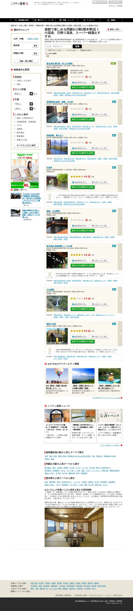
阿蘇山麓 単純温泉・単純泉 (62, 93)
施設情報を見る (80, 82)
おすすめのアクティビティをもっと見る (106, 398)
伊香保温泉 (70, 586)
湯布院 (93, 586)
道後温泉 (79, 586)
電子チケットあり (55, 50)
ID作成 (119, 6)
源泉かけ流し (50, 473)
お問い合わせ (117, 595)
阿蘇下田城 (62, 456)
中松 (93, 456)
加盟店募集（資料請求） (63, 595)
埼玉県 (41, 583)
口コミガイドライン (96, 595)
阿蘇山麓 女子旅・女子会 (104, 126)
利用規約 (112, 601)
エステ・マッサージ (93, 471)
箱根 (40, 586)
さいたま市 (53, 589)
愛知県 (90, 583)
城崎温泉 (54, 586)
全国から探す (33, 39)
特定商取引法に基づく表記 (99, 601)
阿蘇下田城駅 (115, 93)
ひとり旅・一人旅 (73, 471)
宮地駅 (65, 358)
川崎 (37, 589)
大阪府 (71, 583)
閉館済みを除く (86, 50)
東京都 (65, 583)
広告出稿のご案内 (81, 595)
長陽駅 (61, 95)
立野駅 (65, 239)
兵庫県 (53, 583)
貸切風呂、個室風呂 (52, 471)
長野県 (84, 583)
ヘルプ (108, 595)
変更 (35, 46)
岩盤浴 (19, 129)
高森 (52, 459)
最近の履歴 (115, 2)
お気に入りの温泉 (100, 2)
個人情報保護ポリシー (82, 601)
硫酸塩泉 (71, 473)
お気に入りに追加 (101, 82)
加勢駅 (56, 95)
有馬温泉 (46, 586)
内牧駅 (109, 356)
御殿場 (65, 589)
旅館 (82, 471)
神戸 (93, 589)
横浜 (32, 589)
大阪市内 (72, 589)
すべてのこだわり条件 (26, 145)
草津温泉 (34, 586)
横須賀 (42, 589)
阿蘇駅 (104, 356)
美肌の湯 (105, 471)
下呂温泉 (62, 586)
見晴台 (47, 459)
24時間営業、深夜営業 (26, 122)
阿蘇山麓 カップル (90, 93)
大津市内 (87, 589)
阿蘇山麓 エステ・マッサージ (105, 315)
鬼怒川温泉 (102, 586)
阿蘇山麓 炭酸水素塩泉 (61, 237)
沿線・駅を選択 (26, 61)
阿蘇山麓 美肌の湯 (70, 202)
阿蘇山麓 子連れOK (103, 93)
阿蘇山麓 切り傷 (69, 159)
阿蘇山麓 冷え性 (77, 93)
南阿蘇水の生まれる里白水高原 (79, 456)
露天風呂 (48, 468)
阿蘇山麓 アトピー (83, 202)
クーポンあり (71, 50)
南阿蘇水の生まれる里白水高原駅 (75, 95)
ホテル (63, 471)
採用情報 (119, 601)
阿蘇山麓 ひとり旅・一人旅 (85, 315)
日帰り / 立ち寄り (24, 81)
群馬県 (59, 583)
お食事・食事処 (62, 468)
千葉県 (47, 583)
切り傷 (92, 468)
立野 (46, 456)
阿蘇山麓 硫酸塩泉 (75, 237)
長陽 (50, 456)
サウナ (78, 468)
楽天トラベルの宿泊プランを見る (82, 87)
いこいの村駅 (58, 358)
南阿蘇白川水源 (110, 456)
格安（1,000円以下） (104, 468)
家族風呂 (84, 473)
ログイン (112, 6)
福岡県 (96, 583)
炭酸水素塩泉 (114, 471)
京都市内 (80, 589)
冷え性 (72, 468)
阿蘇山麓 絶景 (91, 159)
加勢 (55, 456)
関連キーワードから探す (20, 591)
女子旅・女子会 (61, 473)
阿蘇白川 (99, 456)
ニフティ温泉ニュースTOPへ (110, 445)
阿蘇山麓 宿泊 (76, 126)
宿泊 (54, 468)
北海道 (77, 583)
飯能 (59, 589)
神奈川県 (34, 583)
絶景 (78, 473)
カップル (85, 468)
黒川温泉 (87, 586)
